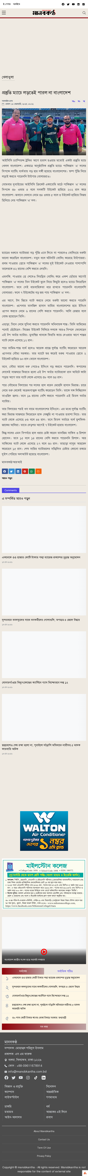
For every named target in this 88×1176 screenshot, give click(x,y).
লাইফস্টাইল (12, 1097)
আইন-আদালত (13, 1117)
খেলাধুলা (8, 77)
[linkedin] (44, 1077)
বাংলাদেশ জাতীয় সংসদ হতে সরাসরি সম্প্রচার (24, 959)
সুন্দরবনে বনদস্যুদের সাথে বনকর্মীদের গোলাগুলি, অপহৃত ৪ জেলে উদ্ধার (41, 620)
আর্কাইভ (16, 4)
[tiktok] (36, 1077)
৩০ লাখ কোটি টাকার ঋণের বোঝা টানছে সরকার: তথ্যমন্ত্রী (39, 1017)
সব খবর (44, 1026)
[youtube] (73, 4)
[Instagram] (28, 1077)
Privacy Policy (44, 1156)
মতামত (9, 1112)
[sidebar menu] (4, 12)
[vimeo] (78, 4)
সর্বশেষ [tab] (23, 971)
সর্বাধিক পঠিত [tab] (65, 971)
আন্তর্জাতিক (52, 1092)
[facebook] (63, 4)
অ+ (73, 101)
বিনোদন (51, 1086)
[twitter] (68, 4)
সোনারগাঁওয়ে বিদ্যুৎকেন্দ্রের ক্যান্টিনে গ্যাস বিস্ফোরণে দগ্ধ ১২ (35, 682)
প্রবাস (49, 1117)
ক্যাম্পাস (9, 1092)
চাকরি (8, 1106)
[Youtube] (21, 1077)
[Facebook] (6, 1077)
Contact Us (44, 1139)
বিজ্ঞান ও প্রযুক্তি (14, 1086)
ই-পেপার (7, 4)
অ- (79, 101)
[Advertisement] (44, 48)
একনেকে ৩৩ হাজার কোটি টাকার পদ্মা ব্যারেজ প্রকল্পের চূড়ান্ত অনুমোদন (41, 557)
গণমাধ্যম (51, 1097)
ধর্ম (48, 1106)
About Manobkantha (44, 1131)
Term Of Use (44, 1147)
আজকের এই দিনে (56, 1112)
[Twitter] (14, 1077)
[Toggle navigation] (84, 12)
